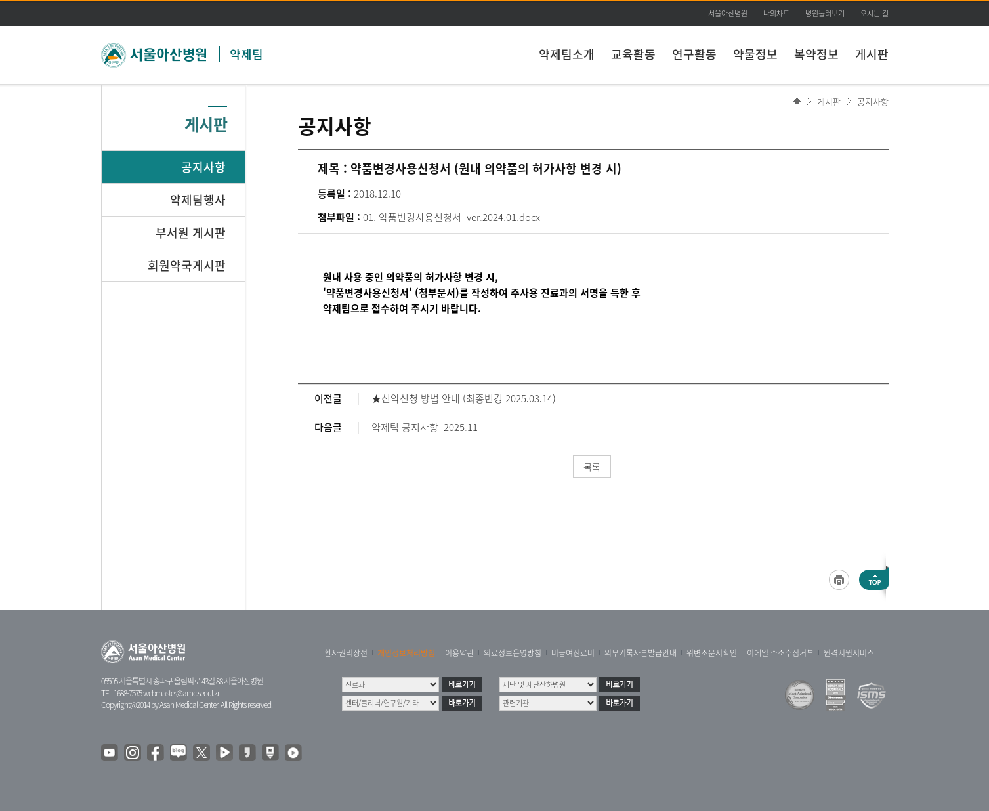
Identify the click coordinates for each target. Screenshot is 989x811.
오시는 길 (874, 13)
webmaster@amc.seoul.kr (181, 693)
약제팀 (246, 54)
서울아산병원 (727, 13)
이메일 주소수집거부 (780, 653)
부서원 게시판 (191, 232)
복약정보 (816, 54)
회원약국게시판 (187, 265)
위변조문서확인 (711, 653)
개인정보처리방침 (406, 653)
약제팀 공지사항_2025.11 (424, 427)
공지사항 (873, 101)
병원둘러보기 (825, 13)
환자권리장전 (346, 653)
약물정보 (755, 54)
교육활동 (633, 54)
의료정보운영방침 (512, 653)
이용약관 (459, 653)
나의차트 (776, 13)
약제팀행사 (198, 200)
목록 (591, 466)
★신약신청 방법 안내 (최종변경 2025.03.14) (463, 398)
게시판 (872, 54)
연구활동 (694, 54)
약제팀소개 (567, 54)
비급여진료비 (573, 653)
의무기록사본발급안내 (640, 653)
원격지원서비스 (849, 653)
